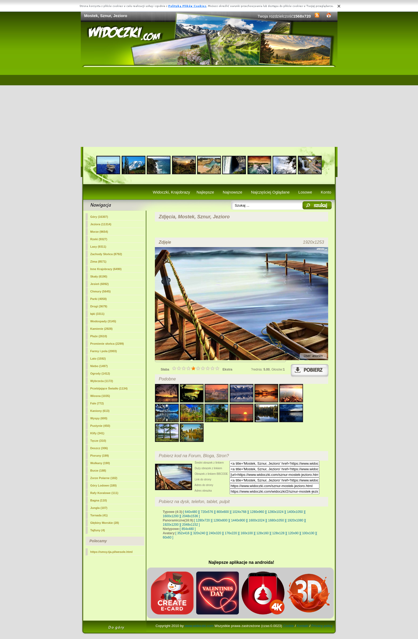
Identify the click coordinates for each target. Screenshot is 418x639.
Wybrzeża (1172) (101, 381)
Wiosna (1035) (100, 395)
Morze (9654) (99, 231)
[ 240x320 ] (215, 533)
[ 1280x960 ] (257, 512)
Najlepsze (205, 192)
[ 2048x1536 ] (190, 516)
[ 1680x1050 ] (276, 520)
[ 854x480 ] (188, 529)
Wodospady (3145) (103, 321)
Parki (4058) (98, 298)
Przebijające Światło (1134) (109, 388)
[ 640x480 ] (191, 512)
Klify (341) (97, 433)
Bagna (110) (98, 500)
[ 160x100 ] (247, 533)
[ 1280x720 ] (203, 520)
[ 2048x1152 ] (190, 525)
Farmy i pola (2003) (103, 351)
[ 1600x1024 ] (256, 520)
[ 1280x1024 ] (275, 512)
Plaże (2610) (98, 336)
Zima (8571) (98, 261)
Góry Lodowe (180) (103, 485)
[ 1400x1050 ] (295, 512)
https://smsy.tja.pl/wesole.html (111, 551)
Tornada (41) (99, 515)
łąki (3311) (97, 313)
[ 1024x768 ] (239, 512)
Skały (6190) (98, 276)
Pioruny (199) (99, 455)
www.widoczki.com (199, 626)
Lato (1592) (98, 358)
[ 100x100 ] (308, 533)
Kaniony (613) (100, 410)
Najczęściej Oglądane (270, 192)
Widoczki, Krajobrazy (171, 192)
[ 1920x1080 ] (295, 520)
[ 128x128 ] (278, 533)
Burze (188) (98, 470)
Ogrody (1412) (100, 373)
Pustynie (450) (100, 425)
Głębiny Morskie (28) (104, 522)
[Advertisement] (209, 107)
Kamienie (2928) (101, 328)
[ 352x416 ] (183, 533)
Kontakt (302, 626)
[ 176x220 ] (231, 533)
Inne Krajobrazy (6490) (106, 269)
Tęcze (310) (98, 440)
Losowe (305, 192)
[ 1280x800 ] (220, 520)
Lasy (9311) (98, 246)
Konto (326, 192)
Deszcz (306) (99, 448)
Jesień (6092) (99, 284)
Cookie (288, 626)
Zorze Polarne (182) (103, 478)
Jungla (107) (98, 507)
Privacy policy (321, 626)
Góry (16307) (99, 216)
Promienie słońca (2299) (107, 343)
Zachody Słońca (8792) (106, 254)
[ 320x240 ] (199, 533)
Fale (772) (97, 403)
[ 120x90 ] (293, 533)
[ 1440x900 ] (238, 520)
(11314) (100, 224)
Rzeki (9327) (98, 239)
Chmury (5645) (100, 291)
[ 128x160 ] (262, 533)
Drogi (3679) (98, 306)
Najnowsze (232, 192)
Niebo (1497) (99, 366)
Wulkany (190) (100, 463)
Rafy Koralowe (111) (104, 493)
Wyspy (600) (98, 418)
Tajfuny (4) (97, 530)
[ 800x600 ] (223, 512)
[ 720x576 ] (207, 512)
